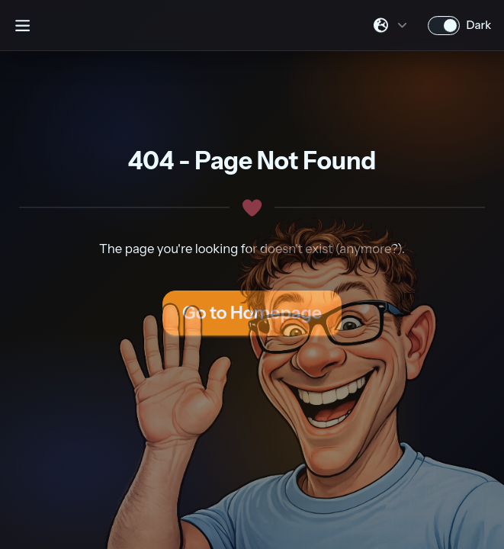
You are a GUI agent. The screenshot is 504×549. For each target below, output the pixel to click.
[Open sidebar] (22, 25)
